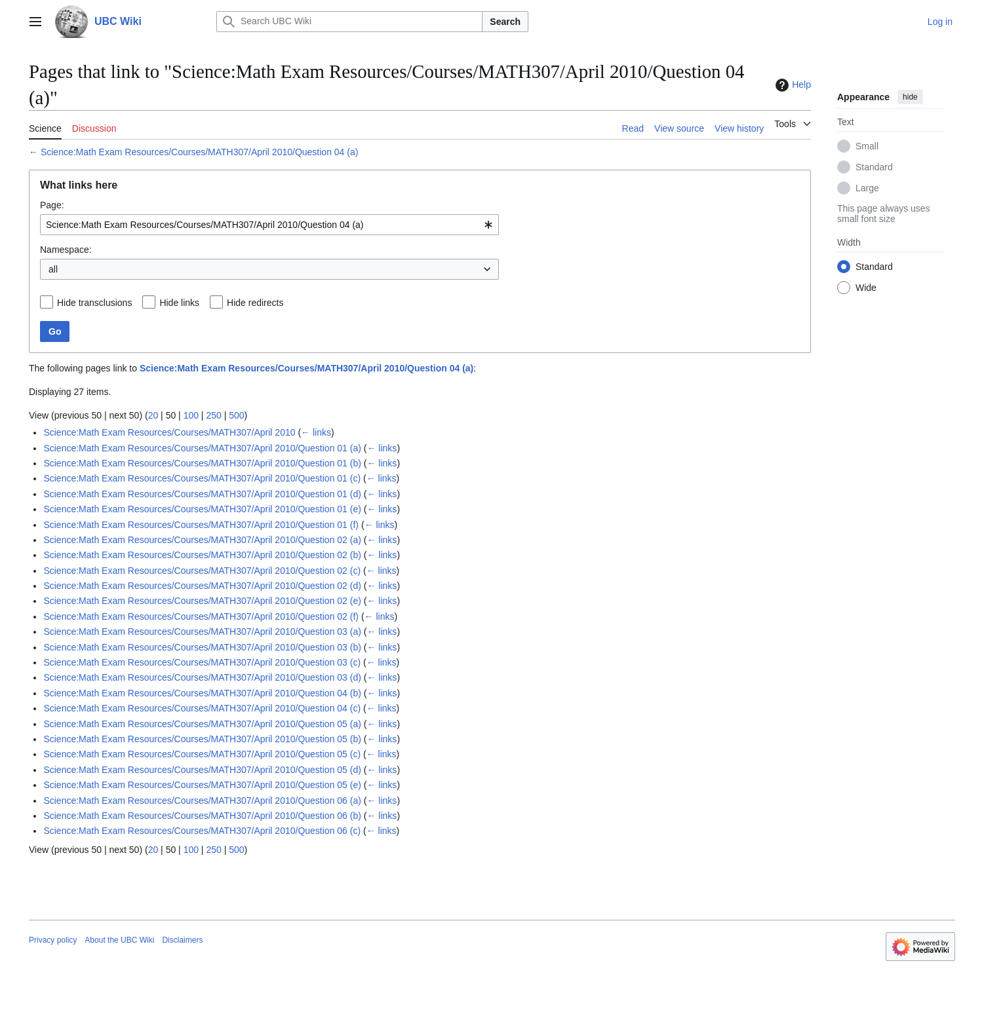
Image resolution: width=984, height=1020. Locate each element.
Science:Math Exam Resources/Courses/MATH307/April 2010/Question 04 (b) (202, 693)
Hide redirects (255, 302)
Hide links (179, 302)
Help (791, 85)
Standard (874, 167)
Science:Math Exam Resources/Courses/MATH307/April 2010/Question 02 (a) (202, 540)
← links (316, 432)
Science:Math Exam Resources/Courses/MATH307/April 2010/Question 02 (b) (202, 555)
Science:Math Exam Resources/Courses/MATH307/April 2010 (169, 432)
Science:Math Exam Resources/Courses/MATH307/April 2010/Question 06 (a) (202, 800)
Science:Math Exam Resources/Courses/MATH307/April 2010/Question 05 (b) (202, 739)
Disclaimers (182, 940)
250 (213, 415)
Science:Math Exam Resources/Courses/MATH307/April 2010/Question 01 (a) (202, 448)
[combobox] (269, 224)
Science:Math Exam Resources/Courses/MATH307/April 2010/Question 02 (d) (202, 585)
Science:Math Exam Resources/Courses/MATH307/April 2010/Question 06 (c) (202, 830)
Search (505, 21)
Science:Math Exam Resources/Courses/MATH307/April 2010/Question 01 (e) (202, 509)
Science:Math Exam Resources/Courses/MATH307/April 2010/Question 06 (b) (202, 815)
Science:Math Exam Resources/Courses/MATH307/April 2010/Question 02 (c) (202, 570)
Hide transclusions (94, 302)
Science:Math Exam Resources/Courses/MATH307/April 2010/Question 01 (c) (202, 478)
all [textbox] (53, 269)
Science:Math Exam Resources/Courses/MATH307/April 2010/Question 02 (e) (202, 600)
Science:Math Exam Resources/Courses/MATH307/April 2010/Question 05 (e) (202, 785)
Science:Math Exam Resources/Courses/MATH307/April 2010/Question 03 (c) (202, 662)
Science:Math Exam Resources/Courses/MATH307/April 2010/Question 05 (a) (202, 724)
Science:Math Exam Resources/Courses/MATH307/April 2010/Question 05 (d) (202, 770)
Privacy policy (53, 940)
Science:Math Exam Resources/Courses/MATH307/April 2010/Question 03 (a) (202, 631)
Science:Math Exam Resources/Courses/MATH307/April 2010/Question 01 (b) (202, 463)
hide (910, 97)
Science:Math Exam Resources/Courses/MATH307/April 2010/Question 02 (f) (201, 616)
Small (867, 146)
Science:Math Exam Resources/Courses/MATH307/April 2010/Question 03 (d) (202, 677)
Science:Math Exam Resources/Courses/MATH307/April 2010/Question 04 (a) (200, 152)
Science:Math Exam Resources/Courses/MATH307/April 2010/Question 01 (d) (202, 494)
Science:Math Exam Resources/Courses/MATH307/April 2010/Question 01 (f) (201, 524)
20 (153, 415)
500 (236, 415)
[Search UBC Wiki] (349, 21)
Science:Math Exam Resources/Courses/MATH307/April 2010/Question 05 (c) (202, 754)
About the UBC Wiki (119, 940)
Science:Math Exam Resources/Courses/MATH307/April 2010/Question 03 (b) (202, 647)
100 (191, 415)
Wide (866, 287)
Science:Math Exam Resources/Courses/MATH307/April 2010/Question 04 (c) (202, 708)
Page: (52, 205)
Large (867, 188)
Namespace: (66, 249)
